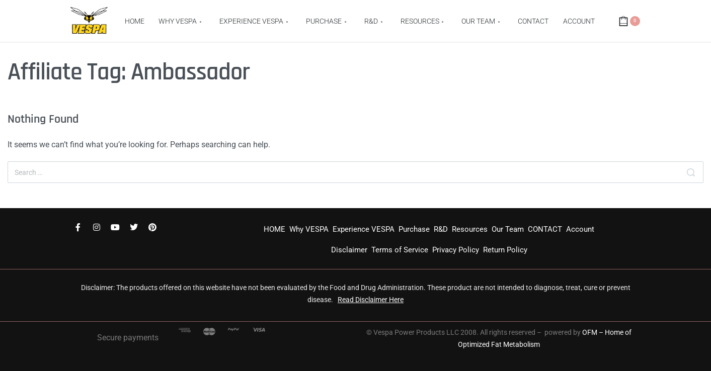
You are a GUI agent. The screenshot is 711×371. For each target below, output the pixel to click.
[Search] (690, 172)
